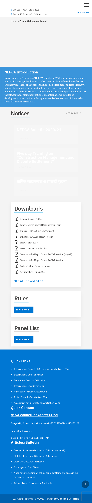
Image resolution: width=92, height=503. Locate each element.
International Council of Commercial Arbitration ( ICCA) (41, 369)
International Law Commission (29, 385)
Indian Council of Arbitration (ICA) (30, 397)
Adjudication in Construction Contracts (33, 483)
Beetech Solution (68, 498)
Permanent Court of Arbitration (30, 380)
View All (73, 113)
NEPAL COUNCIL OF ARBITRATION (34, 415)
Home (14, 21)
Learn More (24, 309)
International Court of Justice (28, 374)
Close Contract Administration (29, 461)
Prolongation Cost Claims (26, 467)
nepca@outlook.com (21, 431)
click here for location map (30, 437)
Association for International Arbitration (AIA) (37, 402)
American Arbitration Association (30, 391)
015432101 (34, 10)
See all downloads (28, 281)
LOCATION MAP (83, 13)
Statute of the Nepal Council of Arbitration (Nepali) (39, 450)
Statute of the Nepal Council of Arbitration (35, 456)
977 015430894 (20, 10)
